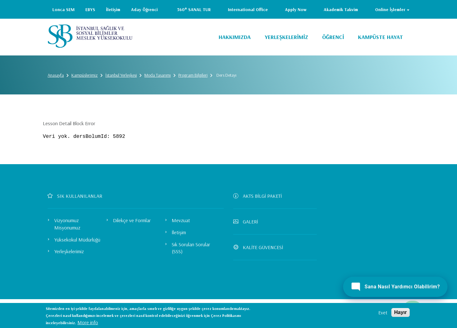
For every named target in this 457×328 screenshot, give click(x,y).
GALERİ (248, 221)
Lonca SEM (63, 9)
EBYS (90, 9)
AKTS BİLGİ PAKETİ (260, 196)
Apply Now (296, 9)
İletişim (113, 9)
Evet (382, 312)
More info (87, 322)
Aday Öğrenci (144, 9)
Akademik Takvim (341, 9)
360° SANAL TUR (194, 9)
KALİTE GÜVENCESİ (260, 247)
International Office (248, 9)
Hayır (400, 312)
